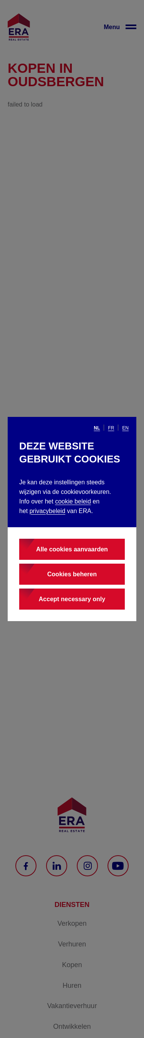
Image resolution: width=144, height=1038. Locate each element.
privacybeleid (47, 511)
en (125, 428)
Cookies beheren (72, 574)
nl (97, 428)
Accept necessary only (72, 599)
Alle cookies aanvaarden (72, 549)
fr (111, 428)
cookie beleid (73, 501)
